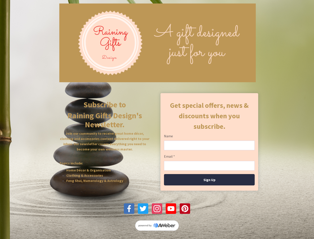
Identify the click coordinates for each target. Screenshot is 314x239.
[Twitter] (143, 208)
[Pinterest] (185, 208)
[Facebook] (129, 208)
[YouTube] (171, 208)
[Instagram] (157, 208)
